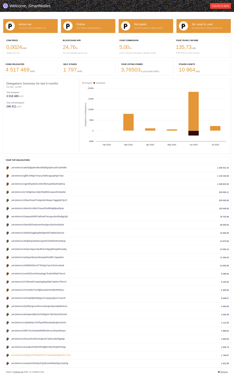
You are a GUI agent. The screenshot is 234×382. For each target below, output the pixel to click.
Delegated (87, 83)
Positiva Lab (18, 372)
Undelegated (99, 83)
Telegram (223, 372)
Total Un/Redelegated (15, 103)
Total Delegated (12, 92)
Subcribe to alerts (220, 6)
